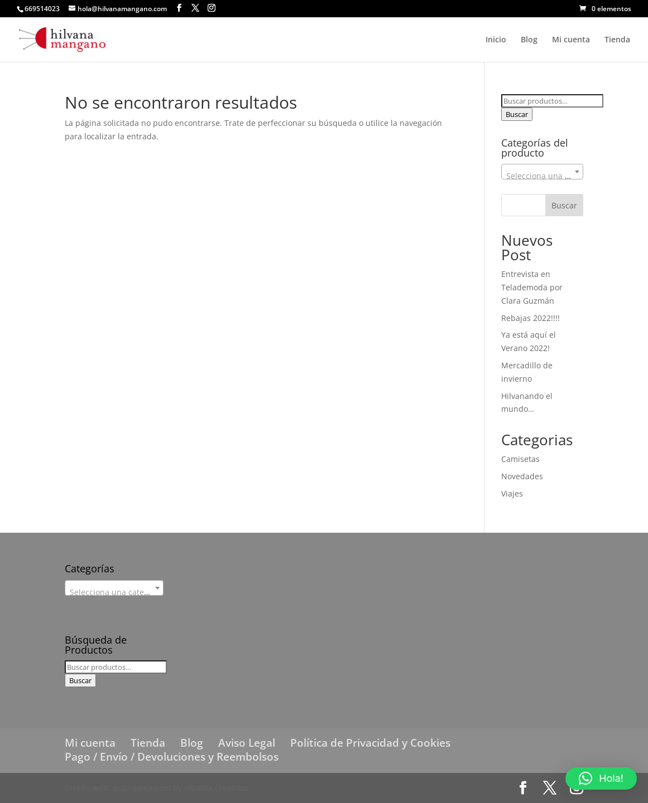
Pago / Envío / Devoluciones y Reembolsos (172, 757)
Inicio (496, 40)
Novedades (522, 476)
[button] (601, 778)
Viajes (512, 493)
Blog (529, 40)
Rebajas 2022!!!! (530, 318)
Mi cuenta (571, 40)
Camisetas (520, 459)
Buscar (517, 114)
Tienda (617, 40)
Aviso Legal (246, 743)
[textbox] (542, 176)
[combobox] (542, 171)
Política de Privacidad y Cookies (370, 743)
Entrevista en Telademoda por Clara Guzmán (532, 287)
